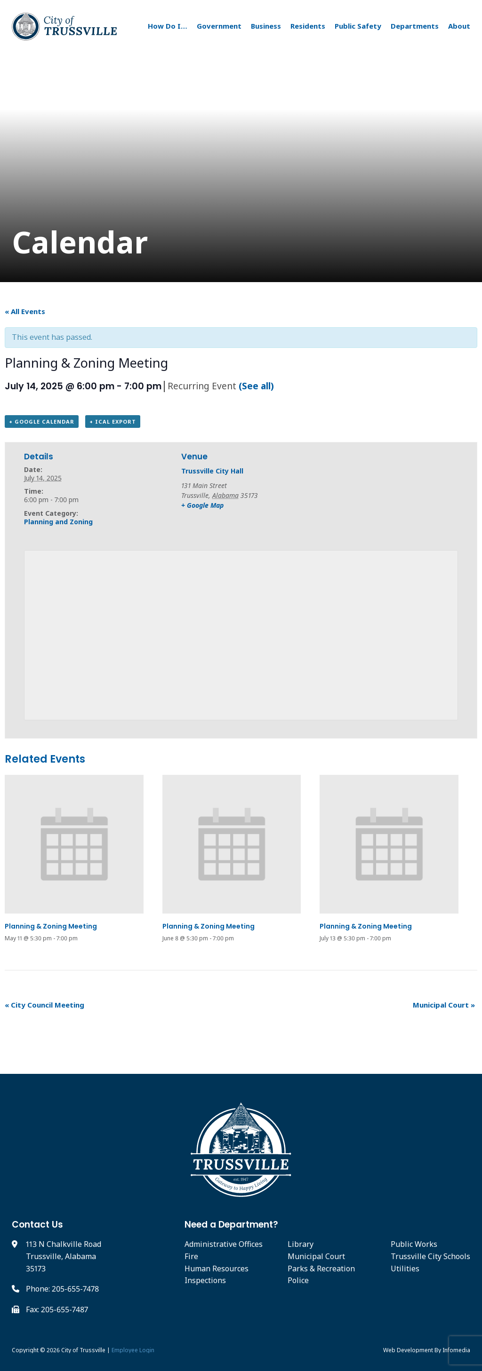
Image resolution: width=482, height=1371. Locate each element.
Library (300, 1244)
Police (298, 1280)
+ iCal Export (112, 421)
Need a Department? (231, 1224)
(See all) (256, 385)
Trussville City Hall (212, 470)
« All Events (25, 311)
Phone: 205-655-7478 (62, 1289)
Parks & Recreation (321, 1268)
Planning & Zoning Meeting (51, 926)
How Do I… (167, 26)
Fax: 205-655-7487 (57, 1309)
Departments (415, 26)
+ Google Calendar (41, 421)
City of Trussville (83, 1350)
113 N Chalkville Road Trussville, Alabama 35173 (63, 1256)
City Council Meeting (44, 1004)
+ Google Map (202, 505)
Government (219, 26)
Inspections (205, 1280)
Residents (307, 26)
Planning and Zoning (58, 521)
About (459, 26)
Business (266, 26)
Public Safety (358, 26)
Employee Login (133, 1350)
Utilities (405, 1268)
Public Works (414, 1244)
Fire (191, 1256)
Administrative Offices (224, 1244)
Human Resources (217, 1268)
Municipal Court (444, 1004)
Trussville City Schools (430, 1256)
